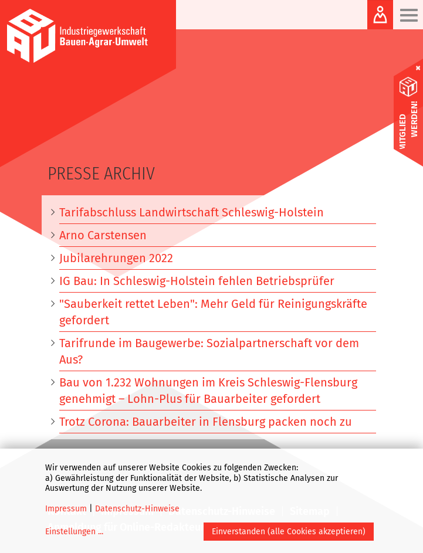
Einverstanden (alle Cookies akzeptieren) (289, 532)
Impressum (66, 509)
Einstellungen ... (74, 532)
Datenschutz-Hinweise (137, 509)
